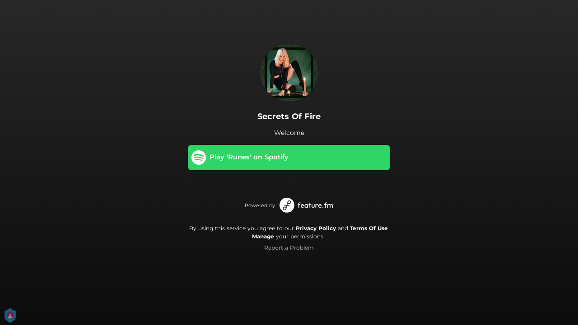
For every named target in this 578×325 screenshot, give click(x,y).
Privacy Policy (316, 228)
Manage (263, 236)
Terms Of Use (369, 228)
